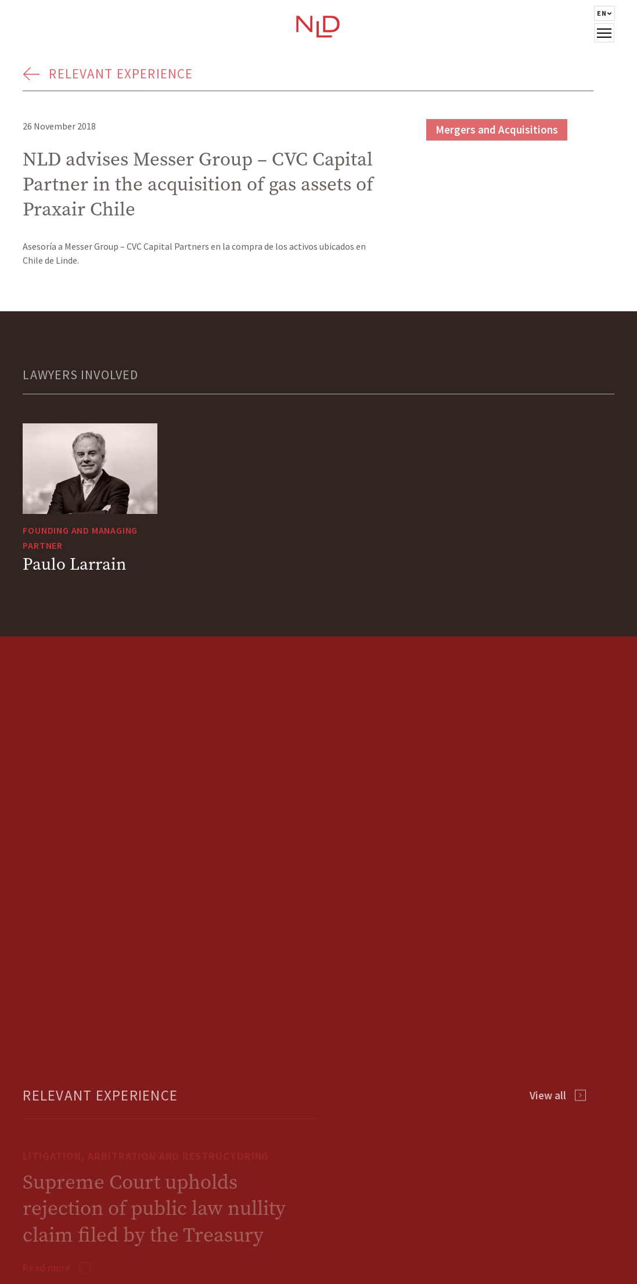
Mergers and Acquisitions (497, 129)
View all (548, 1095)
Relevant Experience (121, 73)
